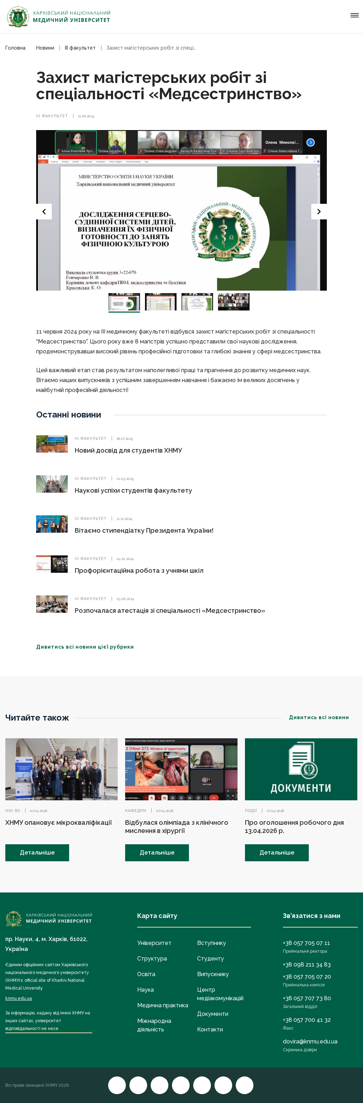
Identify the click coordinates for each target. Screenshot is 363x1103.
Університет (154, 943)
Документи (212, 1013)
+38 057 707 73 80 (307, 998)
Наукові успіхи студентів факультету (133, 490)
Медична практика (162, 1005)
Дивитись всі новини (323, 717)
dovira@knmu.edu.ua (310, 1041)
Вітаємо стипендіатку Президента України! (144, 530)
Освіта (146, 974)
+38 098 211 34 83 (307, 964)
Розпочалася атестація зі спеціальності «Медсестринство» (170, 610)
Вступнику (211, 943)
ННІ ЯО (12, 810)
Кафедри (135, 810)
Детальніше (37, 852)
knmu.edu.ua (18, 998)
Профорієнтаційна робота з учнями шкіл (139, 570)
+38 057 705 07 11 (306, 943)
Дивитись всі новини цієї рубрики (89, 647)
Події (251, 810)
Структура (152, 958)
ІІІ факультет (52, 116)
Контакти (210, 1029)
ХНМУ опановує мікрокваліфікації (58, 822)
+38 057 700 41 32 (307, 1020)
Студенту (210, 958)
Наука (145, 989)
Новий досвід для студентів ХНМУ (128, 450)
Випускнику (213, 974)
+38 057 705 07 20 (307, 976)
